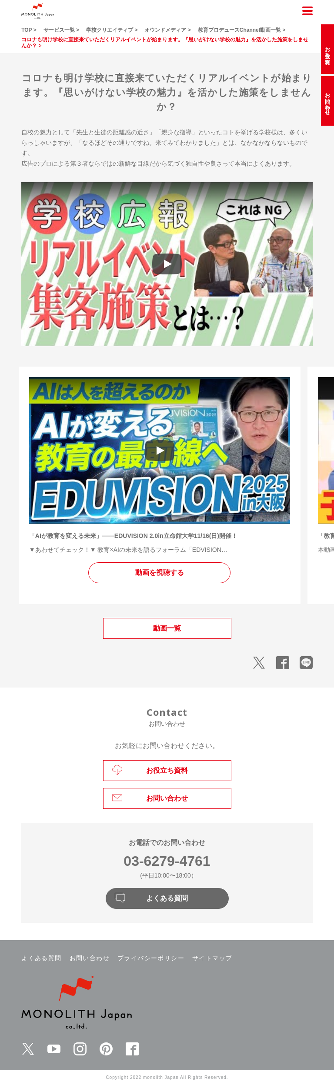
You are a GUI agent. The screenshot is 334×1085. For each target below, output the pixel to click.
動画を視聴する (159, 572)
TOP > (29, 30)
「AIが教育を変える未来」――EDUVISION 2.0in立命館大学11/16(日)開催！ (133, 535)
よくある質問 (41, 958)
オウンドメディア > (167, 30)
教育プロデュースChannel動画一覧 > (242, 30)
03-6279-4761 (167, 861)
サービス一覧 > (61, 30)
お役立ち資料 (327, 49)
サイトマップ (212, 958)
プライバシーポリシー (150, 958)
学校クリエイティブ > (111, 30)
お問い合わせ (90, 958)
